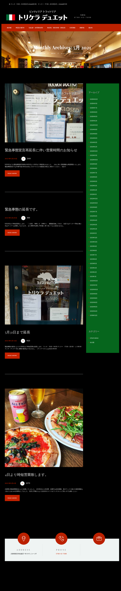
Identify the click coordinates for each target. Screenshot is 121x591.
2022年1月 (93, 233)
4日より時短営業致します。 (31, 480)
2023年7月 (93, 173)
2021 (54, 53)
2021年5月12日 (12, 346)
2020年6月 (93, 302)
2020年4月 (93, 311)
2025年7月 (93, 108)
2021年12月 (93, 238)
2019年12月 (93, 315)
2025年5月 (93, 116)
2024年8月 (93, 134)
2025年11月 (93, 103)
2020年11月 (93, 285)
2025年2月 (93, 121)
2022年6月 (93, 216)
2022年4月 (93, 220)
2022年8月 (93, 207)
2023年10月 (94, 160)
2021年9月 (93, 246)
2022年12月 (94, 199)
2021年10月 (93, 242)
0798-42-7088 (83, 17)
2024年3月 (93, 142)
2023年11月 (93, 155)
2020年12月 (94, 281)
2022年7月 (93, 212)
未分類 (92, 342)
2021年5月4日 (12, 489)
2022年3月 (93, 225)
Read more (14, 179)
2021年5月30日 (12, 164)
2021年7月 (93, 255)
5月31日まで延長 (20, 337)
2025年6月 (93, 112)
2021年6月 (93, 259)
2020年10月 (94, 289)
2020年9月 (93, 294)
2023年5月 (93, 181)
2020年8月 (93, 298)
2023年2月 (93, 190)
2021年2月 (93, 272)
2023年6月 (93, 177)
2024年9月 (93, 129)
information (94, 338)
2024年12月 (94, 125)
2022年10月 (94, 203)
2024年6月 (93, 138)
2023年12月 (94, 151)
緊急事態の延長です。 (25, 214)
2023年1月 (93, 194)
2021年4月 (93, 268)
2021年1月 (93, 276)
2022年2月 (93, 229)
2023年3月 (93, 186)
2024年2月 (93, 147)
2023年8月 (93, 168)
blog (43, 53)
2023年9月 (93, 164)
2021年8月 (93, 250)
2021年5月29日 (12, 223)
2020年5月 (93, 307)
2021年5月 (93, 263)
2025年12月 (94, 99)
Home (31, 53)
